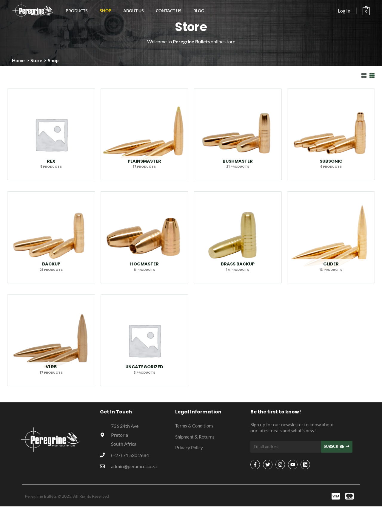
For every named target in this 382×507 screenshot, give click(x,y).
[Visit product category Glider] (331, 237)
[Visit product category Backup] (51, 237)
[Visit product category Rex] (51, 134)
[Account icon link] (344, 10)
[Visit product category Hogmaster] (144, 237)
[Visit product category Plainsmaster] (144, 134)
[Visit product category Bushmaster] (237, 134)
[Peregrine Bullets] (33, 10)
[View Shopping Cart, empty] (366, 10)
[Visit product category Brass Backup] (237, 237)
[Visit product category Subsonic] (331, 134)
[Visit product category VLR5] (51, 341)
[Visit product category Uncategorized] (144, 341)
